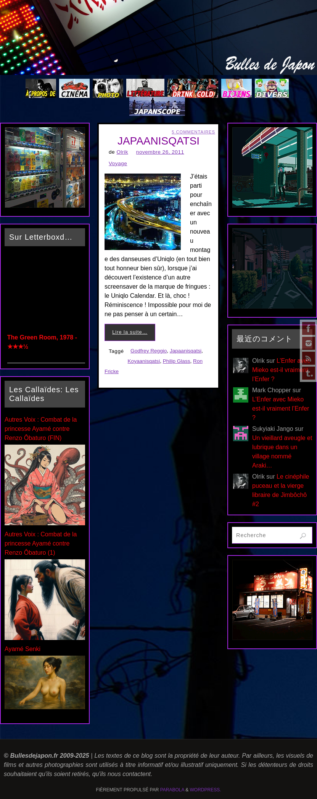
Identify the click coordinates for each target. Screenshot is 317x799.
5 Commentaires (193, 132)
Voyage (118, 163)
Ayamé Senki (22, 649)
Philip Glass (176, 361)
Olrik (122, 152)
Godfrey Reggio (148, 351)
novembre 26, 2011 (160, 152)
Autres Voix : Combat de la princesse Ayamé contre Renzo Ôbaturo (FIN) (41, 428)
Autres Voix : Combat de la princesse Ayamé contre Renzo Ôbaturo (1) (41, 543)
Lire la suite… (129, 332)
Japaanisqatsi (185, 351)
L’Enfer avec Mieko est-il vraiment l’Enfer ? (281, 369)
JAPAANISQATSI (158, 141)
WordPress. (205, 790)
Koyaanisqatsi (144, 361)
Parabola (172, 790)
